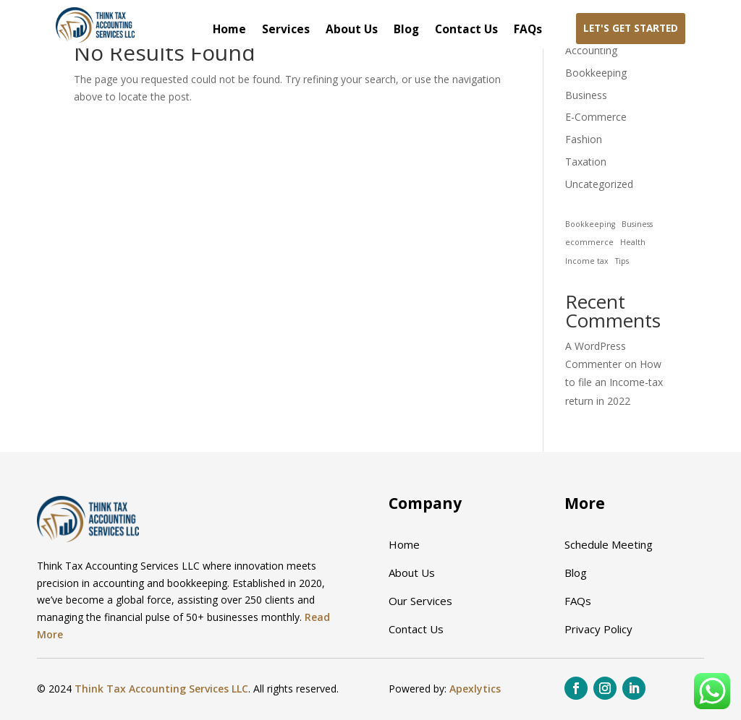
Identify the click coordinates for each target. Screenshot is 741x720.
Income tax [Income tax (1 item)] (587, 261)
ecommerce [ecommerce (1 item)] (589, 242)
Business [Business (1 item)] (637, 224)
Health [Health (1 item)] (632, 242)
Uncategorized (599, 184)
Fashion (583, 139)
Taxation (585, 161)
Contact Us (466, 30)
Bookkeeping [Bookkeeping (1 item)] (590, 224)
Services (286, 30)
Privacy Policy (598, 629)
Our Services (420, 600)
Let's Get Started (630, 28)
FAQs (528, 30)
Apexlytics (475, 688)
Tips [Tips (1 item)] (622, 261)
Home (229, 30)
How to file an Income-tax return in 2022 (614, 382)
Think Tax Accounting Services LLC (161, 688)
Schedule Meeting (608, 544)
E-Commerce (596, 117)
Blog (406, 30)
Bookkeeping (596, 73)
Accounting (591, 50)
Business (586, 95)
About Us (352, 30)
